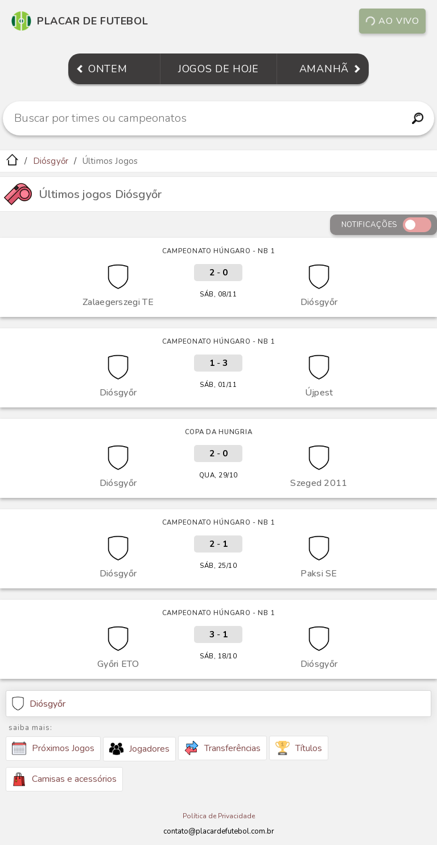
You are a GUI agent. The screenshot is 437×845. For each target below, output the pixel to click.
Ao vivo (392, 21)
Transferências (222, 748)
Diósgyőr (51, 161)
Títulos (298, 748)
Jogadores (139, 749)
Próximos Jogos (53, 748)
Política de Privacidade (219, 816)
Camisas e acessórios (64, 779)
